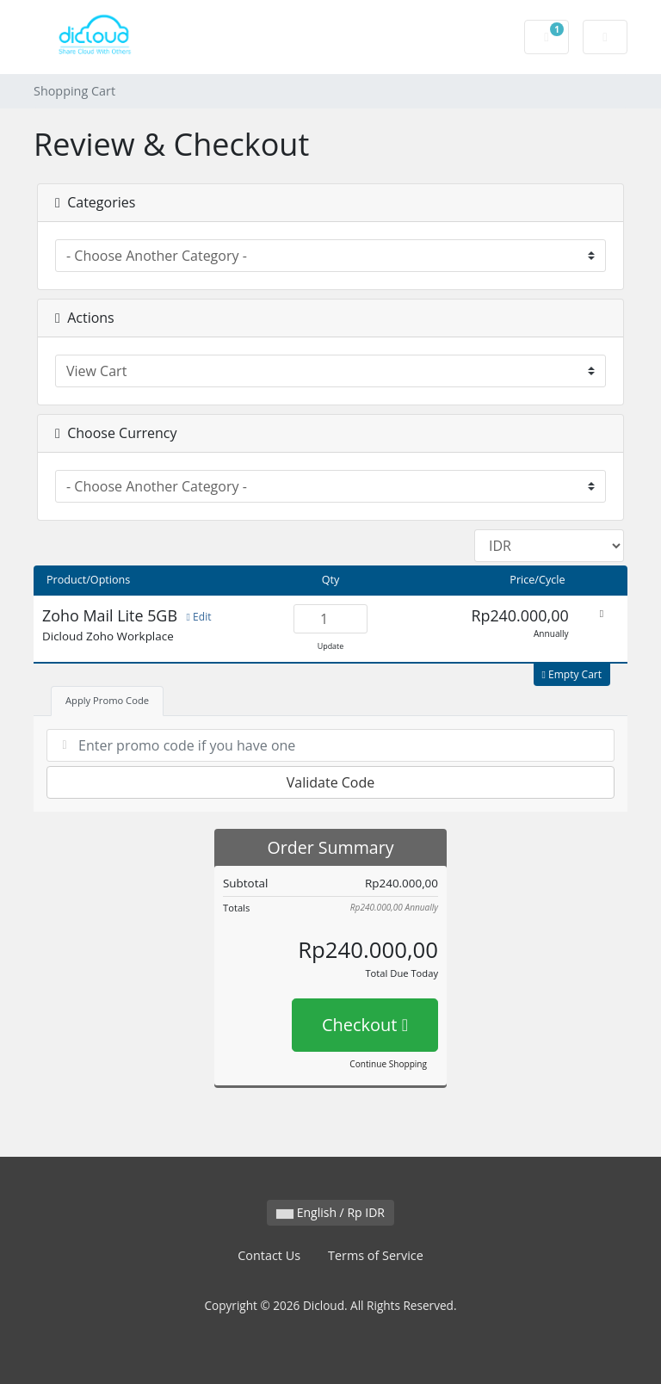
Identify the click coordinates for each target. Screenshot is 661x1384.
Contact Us (269, 1255)
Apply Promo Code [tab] (107, 700)
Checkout (365, 1024)
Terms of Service (375, 1255)
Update (331, 646)
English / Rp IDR (330, 1212)
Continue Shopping (388, 1064)
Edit (199, 616)
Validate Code (331, 782)
